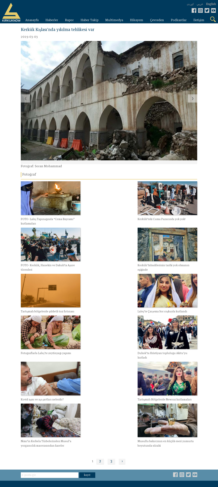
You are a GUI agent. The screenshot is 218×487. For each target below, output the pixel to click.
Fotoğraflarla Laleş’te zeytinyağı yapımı (46, 308)
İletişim (85, 416)
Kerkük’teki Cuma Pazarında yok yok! (104, 218)
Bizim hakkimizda (93, 422)
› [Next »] (122, 373)
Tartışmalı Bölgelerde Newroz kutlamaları (48, 353)
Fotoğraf (57, 422)
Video (84, 410)
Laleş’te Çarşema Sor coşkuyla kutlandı (164, 263)
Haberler (27, 410)
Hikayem (57, 410)
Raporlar (27, 416)
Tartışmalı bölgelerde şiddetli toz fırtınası (107, 263)
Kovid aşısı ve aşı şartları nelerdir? (161, 308)
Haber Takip (30, 422)
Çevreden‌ (57, 416)
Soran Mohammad (48, 166)
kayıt (87, 387)
